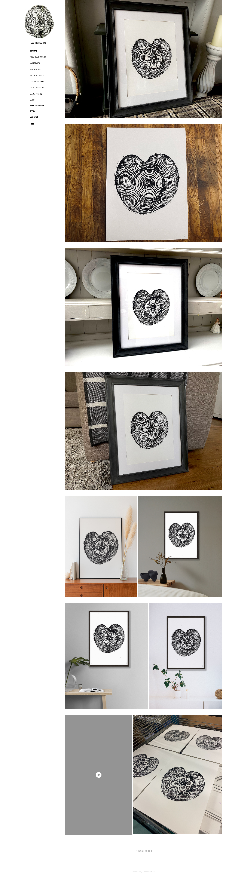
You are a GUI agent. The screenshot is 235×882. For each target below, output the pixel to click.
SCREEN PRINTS (37, 87)
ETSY (32, 111)
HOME (33, 50)
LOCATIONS (35, 69)
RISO (32, 100)
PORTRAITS (35, 63)
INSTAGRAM (37, 105)
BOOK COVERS (36, 75)
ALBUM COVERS (37, 81)
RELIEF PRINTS (36, 94)
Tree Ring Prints (38, 57)
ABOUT (34, 117)
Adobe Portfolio (148, 871)
